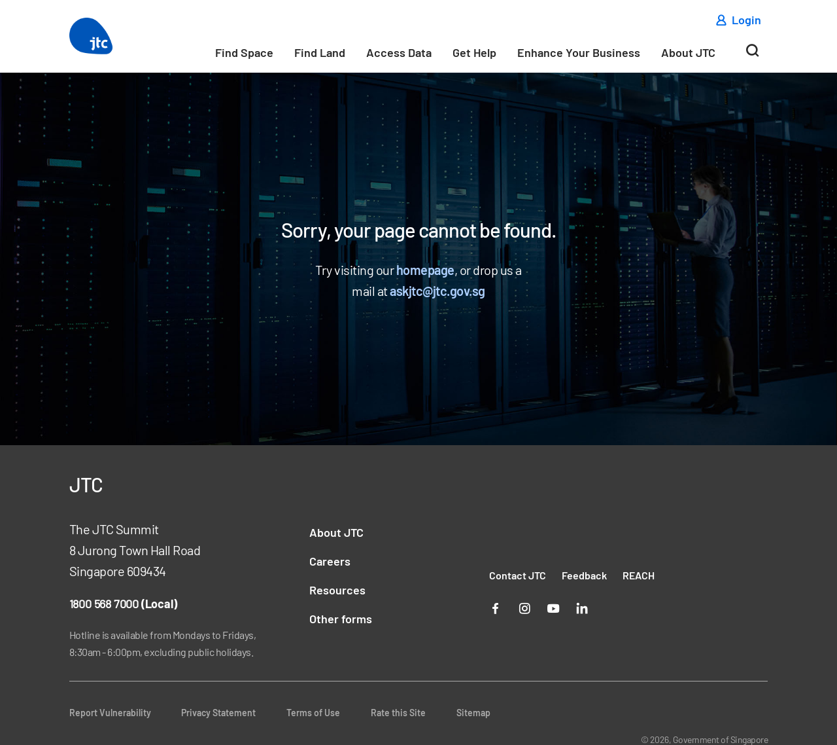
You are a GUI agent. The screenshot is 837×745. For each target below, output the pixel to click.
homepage (425, 270)
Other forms (340, 618)
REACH (639, 575)
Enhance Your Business (578, 52)
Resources (337, 590)
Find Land (319, 52)
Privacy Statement (218, 712)
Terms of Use (313, 712)
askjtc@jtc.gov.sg (437, 291)
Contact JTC (517, 575)
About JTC (688, 52)
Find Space (244, 52)
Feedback (584, 575)
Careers (329, 561)
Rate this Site (398, 712)
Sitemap (473, 712)
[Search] (752, 56)
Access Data (399, 52)
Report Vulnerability (110, 712)
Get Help (474, 52)
